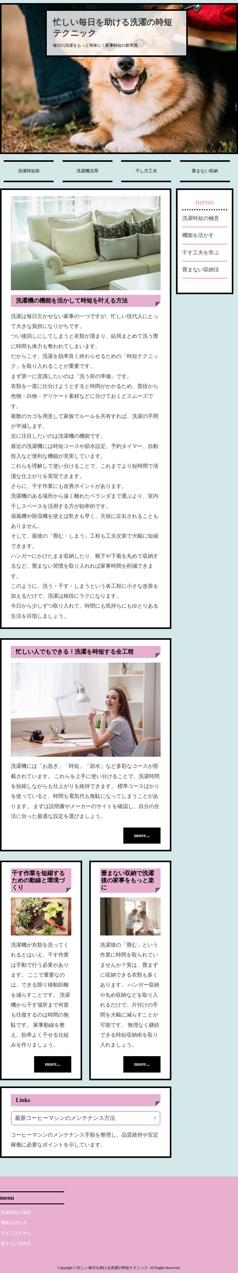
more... (142, 835)
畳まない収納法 (200, 270)
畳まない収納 (205, 171)
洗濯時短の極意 (200, 218)
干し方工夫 (146, 171)
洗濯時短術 (29, 171)
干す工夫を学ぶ (200, 253)
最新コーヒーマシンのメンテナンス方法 (65, 1118)
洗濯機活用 (87, 171)
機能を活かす (198, 235)
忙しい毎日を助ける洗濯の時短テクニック (112, 28)
